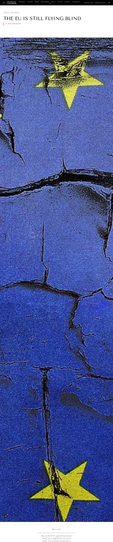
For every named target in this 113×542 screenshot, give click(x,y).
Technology (76, 1)
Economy (30, 1)
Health (53, 1)
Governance (15, 12)
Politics (60, 1)
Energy (37, 1)
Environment (45, 1)
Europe (6, 12)
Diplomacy (22, 1)
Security (67, 1)
